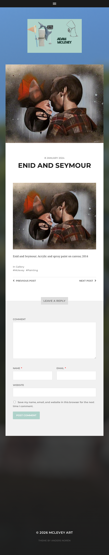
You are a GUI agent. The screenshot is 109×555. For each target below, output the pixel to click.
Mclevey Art (61, 533)
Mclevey (19, 270)
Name (17, 368)
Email (61, 368)
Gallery (20, 266)
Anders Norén (61, 540)
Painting (33, 270)
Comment (19, 319)
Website (18, 385)
